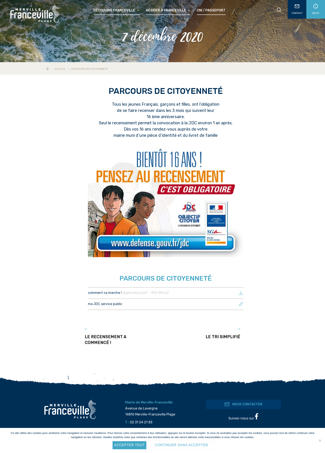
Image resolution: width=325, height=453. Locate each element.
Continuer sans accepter (181, 445)
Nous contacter (243, 402)
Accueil (60, 68)
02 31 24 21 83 (141, 420)
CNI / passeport (211, 10)
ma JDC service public (165, 304)
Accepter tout (129, 445)
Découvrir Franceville (116, 10)
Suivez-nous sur (243, 414)
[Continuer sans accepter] (320, 440)
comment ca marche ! (165, 292)
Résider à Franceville (168, 10)
